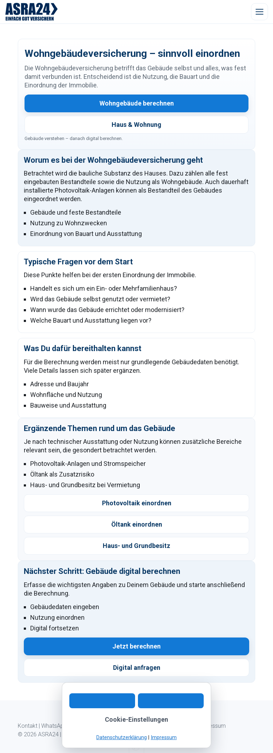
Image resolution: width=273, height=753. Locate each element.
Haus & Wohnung (136, 124)
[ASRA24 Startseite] (31, 12)
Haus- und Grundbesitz (136, 545)
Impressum (211, 725)
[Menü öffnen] (259, 11)
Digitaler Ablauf (89, 725)
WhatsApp (54, 725)
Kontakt (27, 725)
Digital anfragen (136, 667)
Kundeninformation (135, 725)
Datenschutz (177, 725)
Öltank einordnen (136, 524)
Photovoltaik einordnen (136, 503)
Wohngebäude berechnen (137, 103)
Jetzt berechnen (136, 646)
